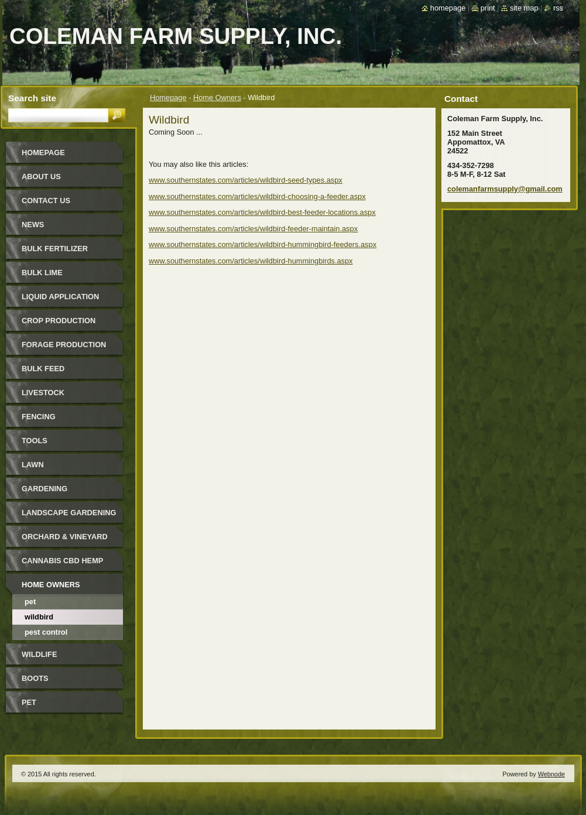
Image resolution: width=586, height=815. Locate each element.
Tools (34, 440)
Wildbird (39, 616)
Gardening (44, 488)
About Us (41, 176)
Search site (32, 98)
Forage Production (64, 344)
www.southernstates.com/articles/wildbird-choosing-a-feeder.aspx (257, 196)
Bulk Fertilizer (55, 248)
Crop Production (58, 320)
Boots (35, 678)
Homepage (168, 97)
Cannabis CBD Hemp (62, 560)
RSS (558, 8)
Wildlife (39, 654)
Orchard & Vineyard (65, 536)
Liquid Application (60, 296)
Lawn (33, 464)
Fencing (39, 416)
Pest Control (46, 632)
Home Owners (217, 97)
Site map (524, 8)
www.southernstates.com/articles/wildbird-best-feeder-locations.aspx (262, 212)
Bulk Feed (43, 368)
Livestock (43, 392)
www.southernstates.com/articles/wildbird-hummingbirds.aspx (251, 260)
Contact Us (46, 200)
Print (488, 8)
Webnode (551, 774)
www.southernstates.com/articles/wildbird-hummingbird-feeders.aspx (262, 244)
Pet (30, 601)
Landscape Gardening (69, 512)
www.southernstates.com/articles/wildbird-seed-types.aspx (245, 180)
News (33, 224)
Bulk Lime (42, 272)
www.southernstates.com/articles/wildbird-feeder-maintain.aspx (253, 228)
